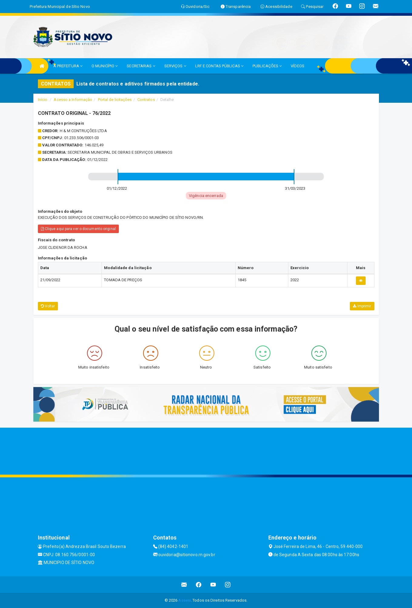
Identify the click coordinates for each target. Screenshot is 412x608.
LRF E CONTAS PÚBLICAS (219, 66)
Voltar (48, 306)
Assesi (184, 600)
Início (43, 99)
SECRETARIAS (141, 66)
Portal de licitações (115, 99)
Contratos (146, 99)
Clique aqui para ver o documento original (78, 229)
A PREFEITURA (67, 66)
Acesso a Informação (73, 99)
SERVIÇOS (175, 66)
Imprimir (362, 306)
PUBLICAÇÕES (267, 66)
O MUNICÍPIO (105, 66)
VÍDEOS (297, 66)
